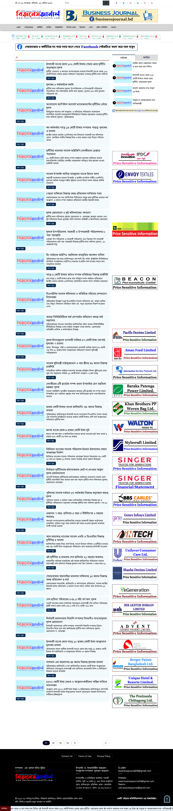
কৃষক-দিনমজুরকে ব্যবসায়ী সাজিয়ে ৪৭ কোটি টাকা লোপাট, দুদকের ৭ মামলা (76, 341)
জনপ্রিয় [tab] (146, 57)
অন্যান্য (113, 27)
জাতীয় (48, 27)
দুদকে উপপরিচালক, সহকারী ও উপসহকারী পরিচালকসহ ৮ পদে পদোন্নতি (75, 233)
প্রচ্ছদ (19, 27)
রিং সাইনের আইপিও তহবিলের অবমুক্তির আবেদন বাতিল (75, 255)
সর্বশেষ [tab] (123, 57)
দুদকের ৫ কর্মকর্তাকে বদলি (60, 84)
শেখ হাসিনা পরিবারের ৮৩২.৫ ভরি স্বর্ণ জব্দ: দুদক (71, 599)
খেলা (91, 27)
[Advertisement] (62, 720)
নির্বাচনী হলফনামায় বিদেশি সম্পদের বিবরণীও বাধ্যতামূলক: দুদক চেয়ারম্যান (76, 620)
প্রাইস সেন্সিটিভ (101, 27)
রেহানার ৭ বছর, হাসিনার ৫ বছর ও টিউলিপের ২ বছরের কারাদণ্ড (74, 515)
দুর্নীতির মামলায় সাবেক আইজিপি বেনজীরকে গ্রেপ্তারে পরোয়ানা (73, 152)
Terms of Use (84, 756)
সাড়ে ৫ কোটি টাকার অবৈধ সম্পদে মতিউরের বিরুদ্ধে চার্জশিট (77, 274)
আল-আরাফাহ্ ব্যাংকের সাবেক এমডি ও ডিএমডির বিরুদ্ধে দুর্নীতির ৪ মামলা (75, 538)
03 (60, 743)
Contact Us (66, 756)
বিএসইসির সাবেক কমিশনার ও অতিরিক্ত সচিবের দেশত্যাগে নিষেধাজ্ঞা (76, 295)
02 (53, 743)
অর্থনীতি (40, 27)
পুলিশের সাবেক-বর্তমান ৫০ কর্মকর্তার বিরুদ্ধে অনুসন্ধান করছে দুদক (77, 494)
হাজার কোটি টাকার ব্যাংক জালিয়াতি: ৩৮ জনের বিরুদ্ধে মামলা (74, 408)
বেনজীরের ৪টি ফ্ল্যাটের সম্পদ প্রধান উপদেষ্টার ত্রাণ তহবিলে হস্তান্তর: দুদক (76, 385)
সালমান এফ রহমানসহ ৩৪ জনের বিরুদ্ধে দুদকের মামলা (74, 662)
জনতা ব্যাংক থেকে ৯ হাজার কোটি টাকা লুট (67, 430)
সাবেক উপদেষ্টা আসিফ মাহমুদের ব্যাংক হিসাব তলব (72, 174)
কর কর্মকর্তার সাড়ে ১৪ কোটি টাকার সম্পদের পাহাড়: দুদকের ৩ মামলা (76, 129)
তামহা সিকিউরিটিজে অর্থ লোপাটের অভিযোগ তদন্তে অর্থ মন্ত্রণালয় (74, 318)
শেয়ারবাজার (28, 27)
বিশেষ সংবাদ (71, 27)
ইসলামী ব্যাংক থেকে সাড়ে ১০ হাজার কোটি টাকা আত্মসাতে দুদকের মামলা (76, 643)
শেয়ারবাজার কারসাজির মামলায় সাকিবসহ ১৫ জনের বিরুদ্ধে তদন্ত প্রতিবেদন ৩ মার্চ (76, 577)
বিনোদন (82, 27)
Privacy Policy (104, 756)
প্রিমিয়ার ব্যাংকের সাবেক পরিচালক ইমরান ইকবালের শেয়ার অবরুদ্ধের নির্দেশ (76, 450)
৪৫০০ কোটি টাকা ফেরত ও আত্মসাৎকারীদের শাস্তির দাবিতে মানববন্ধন (76, 683)
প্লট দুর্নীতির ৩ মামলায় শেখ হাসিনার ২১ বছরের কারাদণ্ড (74, 557)
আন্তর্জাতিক (59, 27)
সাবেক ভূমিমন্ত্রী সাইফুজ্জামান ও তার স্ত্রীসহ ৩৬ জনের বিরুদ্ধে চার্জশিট (76, 364)
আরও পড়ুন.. (51, 78)
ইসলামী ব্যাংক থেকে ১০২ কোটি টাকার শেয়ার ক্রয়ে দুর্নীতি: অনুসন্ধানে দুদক (76, 65)
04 (68, 743)
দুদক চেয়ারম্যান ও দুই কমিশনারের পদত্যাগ (68, 212)
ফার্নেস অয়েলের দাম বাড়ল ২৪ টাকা (125, 808)
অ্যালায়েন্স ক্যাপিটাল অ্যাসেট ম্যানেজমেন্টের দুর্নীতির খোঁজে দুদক (76, 106)
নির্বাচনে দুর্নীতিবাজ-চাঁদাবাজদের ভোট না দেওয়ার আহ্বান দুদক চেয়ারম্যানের (74, 471)
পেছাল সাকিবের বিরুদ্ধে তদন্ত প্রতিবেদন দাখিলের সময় (74, 193)
